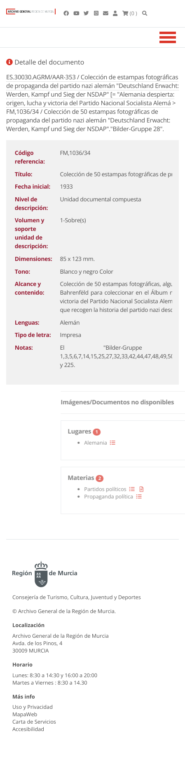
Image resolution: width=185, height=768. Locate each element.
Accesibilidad (28, 729)
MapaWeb (24, 714)
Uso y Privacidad (32, 706)
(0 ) (129, 13)
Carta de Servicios (34, 721)
